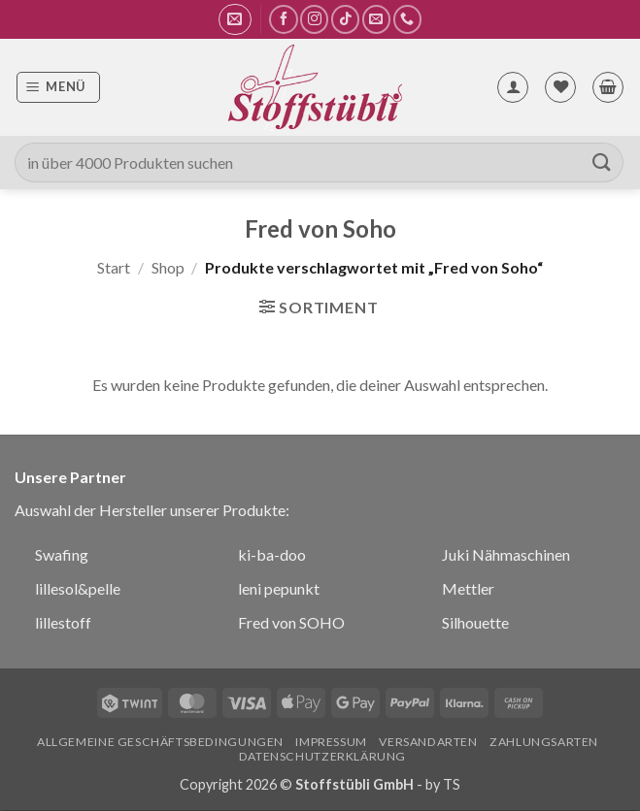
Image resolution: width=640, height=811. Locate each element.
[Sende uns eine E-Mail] (376, 19)
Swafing (61, 554)
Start (113, 267)
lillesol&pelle (77, 588)
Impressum (331, 741)
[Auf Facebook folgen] (283, 19)
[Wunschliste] (560, 87)
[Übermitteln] (602, 162)
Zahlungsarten (543, 741)
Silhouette (475, 622)
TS (451, 784)
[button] (235, 19)
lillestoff (63, 622)
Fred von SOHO (291, 622)
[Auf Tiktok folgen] (345, 19)
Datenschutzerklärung (322, 756)
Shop (168, 267)
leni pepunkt (279, 588)
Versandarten (428, 741)
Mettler (468, 588)
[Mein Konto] (512, 87)
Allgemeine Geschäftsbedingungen (160, 741)
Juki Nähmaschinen (506, 554)
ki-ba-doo (272, 554)
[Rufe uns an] (407, 19)
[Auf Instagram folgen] (314, 19)
